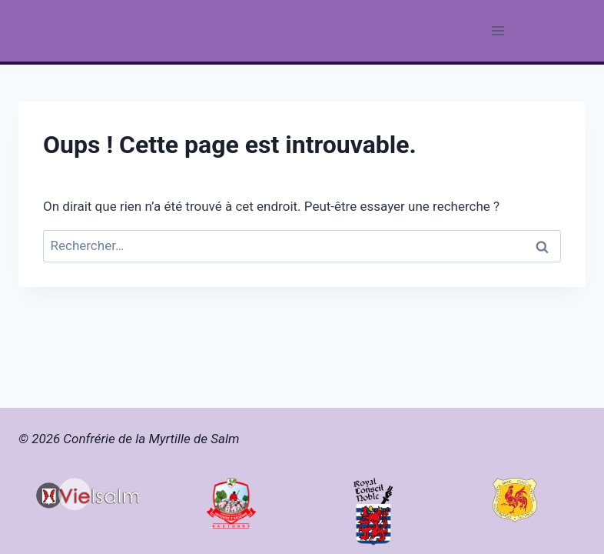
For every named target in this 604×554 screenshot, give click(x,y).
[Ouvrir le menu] (497, 30)
